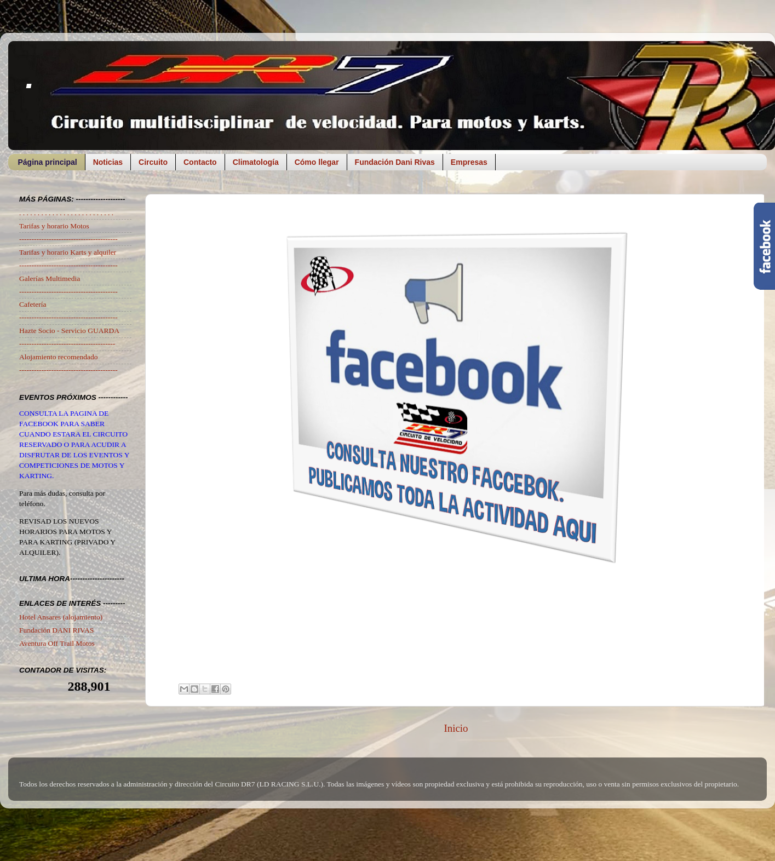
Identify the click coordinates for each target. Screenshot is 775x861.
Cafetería (32, 304)
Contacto (200, 162)
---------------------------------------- (68, 239)
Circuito (153, 162)
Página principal (47, 162)
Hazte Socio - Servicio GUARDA (69, 330)
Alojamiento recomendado (58, 357)
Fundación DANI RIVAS (56, 630)
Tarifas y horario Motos (54, 226)
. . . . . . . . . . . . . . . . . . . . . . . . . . (66, 213)
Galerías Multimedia (49, 278)
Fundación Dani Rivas (395, 162)
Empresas (469, 162)
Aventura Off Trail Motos (57, 643)
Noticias (108, 162)
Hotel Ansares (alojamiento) (60, 617)
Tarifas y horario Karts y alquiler (67, 252)
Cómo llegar (317, 162)
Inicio (456, 728)
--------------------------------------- (67, 344)
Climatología (256, 162)
